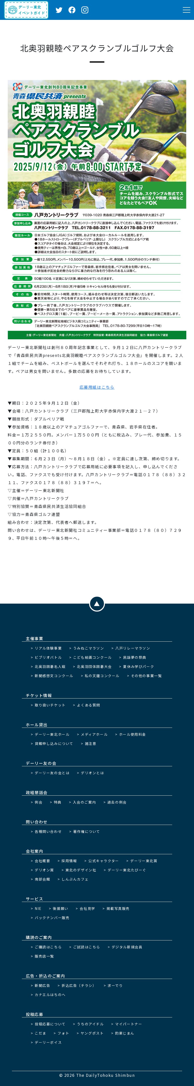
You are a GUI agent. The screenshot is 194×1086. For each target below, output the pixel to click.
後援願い (60, 908)
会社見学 (87, 908)
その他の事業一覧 (146, 675)
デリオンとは (92, 772)
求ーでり (115, 985)
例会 (38, 802)
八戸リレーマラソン (132, 648)
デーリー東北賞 (143, 860)
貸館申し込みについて (54, 743)
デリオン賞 (44, 869)
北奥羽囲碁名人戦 (50, 666)
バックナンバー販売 (52, 917)
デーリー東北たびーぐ (127, 869)
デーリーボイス (48, 1042)
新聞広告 (42, 985)
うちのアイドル (90, 1023)
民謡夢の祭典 (134, 657)
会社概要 (42, 860)
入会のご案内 (84, 802)
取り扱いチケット (50, 704)
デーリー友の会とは (52, 772)
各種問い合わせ (48, 831)
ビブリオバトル (48, 657)
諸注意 (91, 743)
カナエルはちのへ (50, 994)
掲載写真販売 (118, 908)
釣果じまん (124, 1033)
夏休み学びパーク (138, 666)
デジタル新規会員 (127, 946)
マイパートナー (128, 1023)
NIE (38, 908)
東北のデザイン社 (81, 869)
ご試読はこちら (86, 946)
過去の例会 (117, 802)
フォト (63, 1033)
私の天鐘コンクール (102, 675)
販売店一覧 (44, 956)
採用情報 (69, 860)
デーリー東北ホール (52, 734)
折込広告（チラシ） (79, 985)
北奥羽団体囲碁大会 (94, 666)
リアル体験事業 (48, 648)
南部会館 (42, 879)
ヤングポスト (92, 1033)
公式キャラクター (103, 860)
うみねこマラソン (88, 648)
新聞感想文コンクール (54, 675)
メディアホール (94, 734)
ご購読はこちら (48, 946)
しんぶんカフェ (75, 879)
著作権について (86, 831)
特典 (58, 802)
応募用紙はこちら (97, 387)
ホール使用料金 (132, 734)
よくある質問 (88, 704)
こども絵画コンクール (92, 657)
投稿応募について (50, 1023)
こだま (40, 1033)
